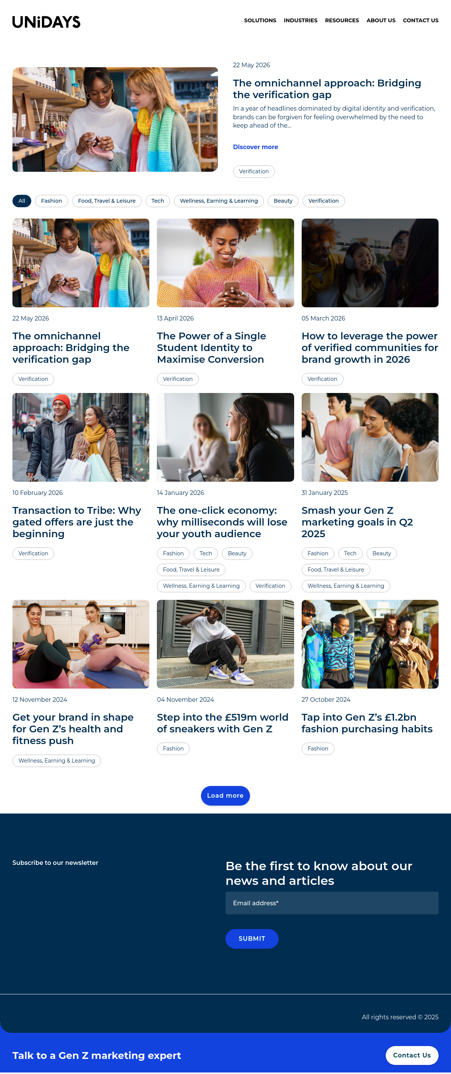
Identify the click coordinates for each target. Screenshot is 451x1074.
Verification (323, 201)
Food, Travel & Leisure (107, 201)
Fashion (51, 201)
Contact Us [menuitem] (421, 20)
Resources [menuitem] (342, 20)
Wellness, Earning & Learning (219, 201)
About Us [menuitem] (381, 20)
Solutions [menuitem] (260, 20)
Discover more (256, 147)
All (21, 201)
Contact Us (412, 1056)
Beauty (283, 201)
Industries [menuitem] (301, 20)
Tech (158, 201)
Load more (225, 796)
